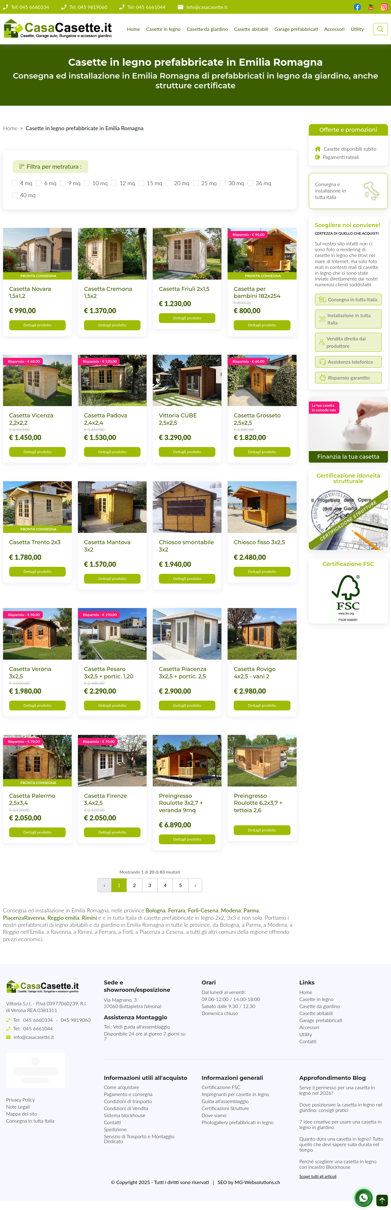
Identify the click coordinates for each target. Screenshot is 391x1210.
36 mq (263, 183)
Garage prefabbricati (296, 29)
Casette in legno (163, 29)
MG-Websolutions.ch (257, 1191)
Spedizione (115, 1138)
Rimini (89, 926)
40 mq (27, 195)
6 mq (50, 183)
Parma (251, 919)
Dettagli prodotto (37, 326)
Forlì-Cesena (203, 919)
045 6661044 (38, 1037)
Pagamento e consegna (128, 1103)
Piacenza (13, 926)
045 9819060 (75, 1029)
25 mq (209, 183)
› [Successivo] (195, 894)
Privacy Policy (20, 1073)
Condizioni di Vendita (126, 1117)
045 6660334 (38, 1029)
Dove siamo (214, 1124)
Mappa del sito (21, 1087)
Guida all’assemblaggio (225, 1110)
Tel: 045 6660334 (30, 7)
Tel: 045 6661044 (146, 7)
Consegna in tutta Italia (30, 1094)
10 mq (100, 183)
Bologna (155, 919)
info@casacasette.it (207, 7)
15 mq (154, 183)
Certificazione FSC (221, 1096)
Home (133, 29)
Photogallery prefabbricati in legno (238, 1131)
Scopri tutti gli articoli (317, 1185)
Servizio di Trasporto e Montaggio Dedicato (139, 1147)
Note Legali (18, 1080)
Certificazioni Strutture (225, 1117)
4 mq (26, 183)
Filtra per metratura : (51, 166)
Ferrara (176, 919)
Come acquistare (121, 1096)
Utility (357, 29)
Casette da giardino (207, 29)
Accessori (334, 29)
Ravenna (34, 926)
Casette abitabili (251, 29)
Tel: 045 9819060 (88, 7)
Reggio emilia (63, 926)
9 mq (74, 183)
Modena (231, 919)
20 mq (181, 183)
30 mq (236, 183)
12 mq (127, 183)
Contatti (307, 1050)
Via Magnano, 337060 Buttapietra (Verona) (132, 1012)
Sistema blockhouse (124, 1124)
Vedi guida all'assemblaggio (141, 1035)
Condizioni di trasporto (128, 1110)
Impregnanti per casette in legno (235, 1103)
